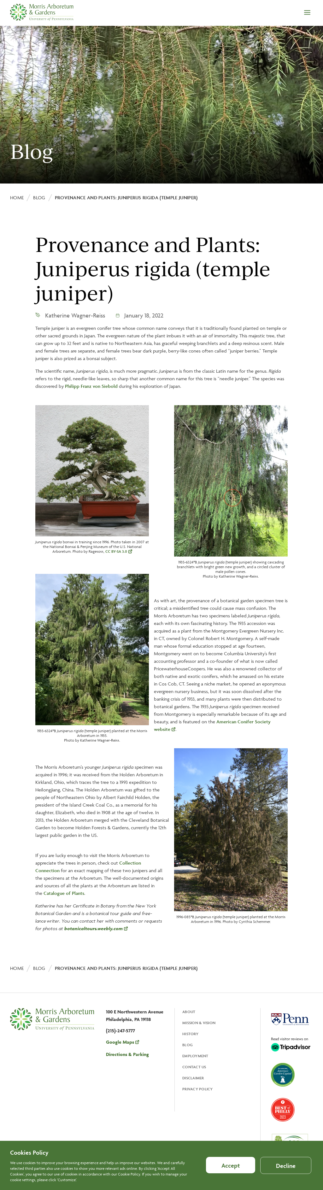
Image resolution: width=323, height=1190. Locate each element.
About (188, 1011)
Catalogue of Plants (64, 893)
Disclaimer (193, 1078)
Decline (286, 1170)
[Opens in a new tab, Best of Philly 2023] (282, 1110)
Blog (39, 198)
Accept (230, 1170)
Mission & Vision (198, 1022)
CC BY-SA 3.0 (116, 551)
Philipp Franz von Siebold (91, 386)
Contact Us (194, 1067)
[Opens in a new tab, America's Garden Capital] (282, 1075)
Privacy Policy (197, 1089)
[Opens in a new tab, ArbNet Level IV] (289, 1144)
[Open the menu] (307, 13)
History (190, 1033)
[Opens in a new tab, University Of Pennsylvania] (289, 1020)
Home (17, 198)
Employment (195, 1055)
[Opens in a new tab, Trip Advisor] (290, 1045)
